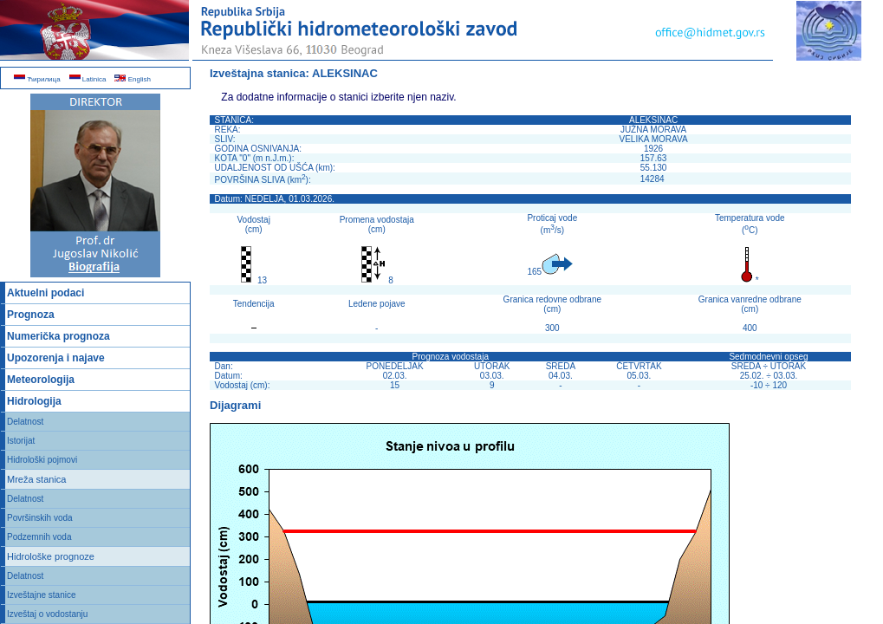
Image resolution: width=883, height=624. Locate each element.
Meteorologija (41, 380)
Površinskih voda (40, 518)
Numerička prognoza (58, 336)
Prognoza (31, 315)
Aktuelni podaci (45, 293)
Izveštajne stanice (41, 595)
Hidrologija (34, 401)
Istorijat (21, 440)
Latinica (88, 79)
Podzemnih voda (39, 537)
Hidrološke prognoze (50, 556)
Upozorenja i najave (56, 358)
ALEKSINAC (345, 73)
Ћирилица (37, 79)
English (132, 79)
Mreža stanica (36, 479)
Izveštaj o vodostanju (47, 614)
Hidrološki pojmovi (42, 460)
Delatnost (25, 421)
